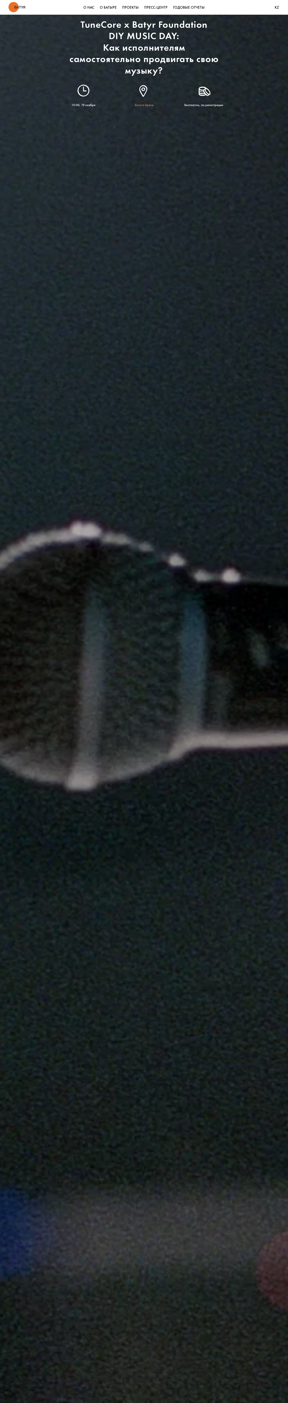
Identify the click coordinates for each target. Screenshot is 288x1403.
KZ (277, 7)
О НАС (88, 7)
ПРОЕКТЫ (130, 7)
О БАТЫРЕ (108, 7)
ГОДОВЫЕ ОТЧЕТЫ (189, 7)
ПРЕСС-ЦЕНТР (156, 7)
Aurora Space (144, 105)
